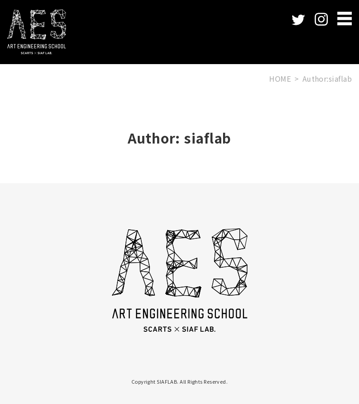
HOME (280, 78)
